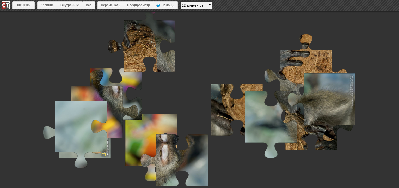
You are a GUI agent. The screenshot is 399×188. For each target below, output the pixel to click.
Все (88, 5)
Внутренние (69, 5)
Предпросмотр (138, 5)
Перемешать (110, 5)
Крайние (47, 5)
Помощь (167, 5)
